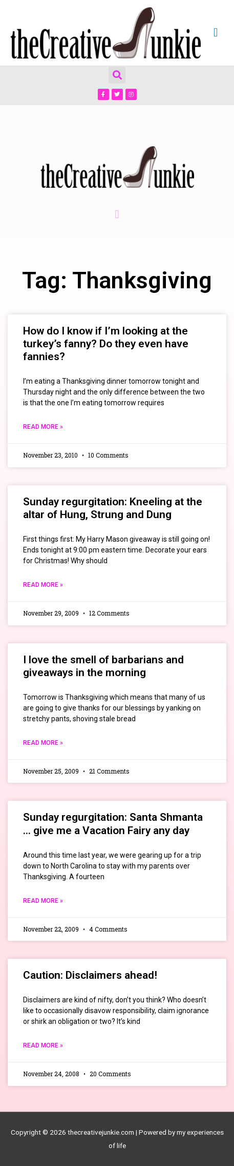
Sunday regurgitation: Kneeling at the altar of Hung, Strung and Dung (112, 508)
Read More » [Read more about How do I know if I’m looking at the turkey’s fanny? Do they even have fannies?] (43, 426)
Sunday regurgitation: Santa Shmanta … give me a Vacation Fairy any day (113, 823)
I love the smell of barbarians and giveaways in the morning (103, 666)
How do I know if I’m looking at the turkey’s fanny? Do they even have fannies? (105, 344)
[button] (117, 75)
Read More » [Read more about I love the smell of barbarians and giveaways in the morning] (43, 742)
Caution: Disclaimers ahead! (90, 975)
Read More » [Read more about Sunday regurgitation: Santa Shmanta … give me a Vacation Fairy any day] (43, 900)
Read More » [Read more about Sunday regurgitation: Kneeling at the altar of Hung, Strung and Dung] (43, 584)
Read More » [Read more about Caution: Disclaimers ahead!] (43, 1045)
